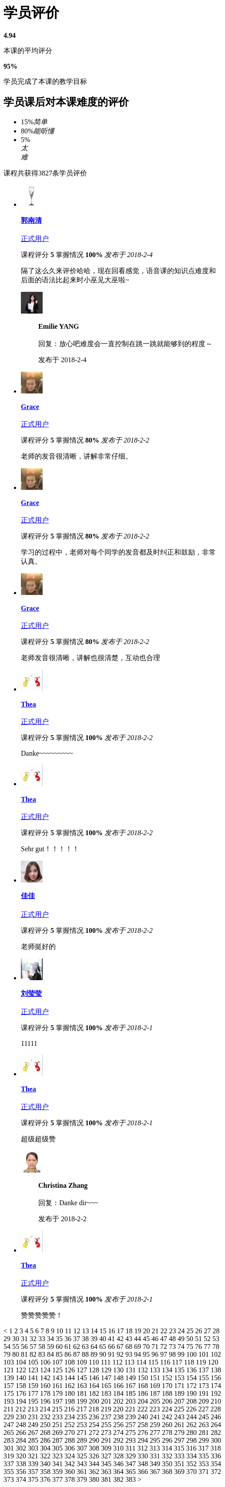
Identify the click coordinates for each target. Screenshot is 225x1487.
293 (131, 1440)
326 (95, 1456)
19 (138, 1331)
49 (182, 1338)
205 (156, 1401)
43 (129, 1338)
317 (204, 1448)
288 (70, 1440)
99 (182, 1354)
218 (94, 1409)
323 (58, 1456)
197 (58, 1401)
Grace (30, 406)
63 (86, 1346)
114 (142, 1362)
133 (156, 1370)
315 (180, 1448)
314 (167, 1448)
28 (215, 1331)
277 (156, 1432)
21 (155, 1331)
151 (156, 1377)
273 (107, 1432)
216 (70, 1409)
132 (144, 1370)
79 (7, 1354)
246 (216, 1417)
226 (192, 1409)
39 (95, 1338)
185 (131, 1393)
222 (143, 1409)
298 (192, 1440)
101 (204, 1354)
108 (70, 1362)
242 (168, 1417)
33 (42, 1338)
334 (192, 1456)
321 (34, 1456)
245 (204, 1417)
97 (164, 1354)
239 (131, 1417)
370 (192, 1471)
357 (34, 1471)
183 (107, 1393)
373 (9, 1479)
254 (95, 1424)
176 (22, 1393)
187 (156, 1393)
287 (58, 1440)
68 (129, 1346)
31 (25, 1338)
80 (16, 1354)
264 (216, 1424)
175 (9, 1393)
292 (119, 1440)
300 (216, 1440)
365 (131, 1471)
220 (119, 1409)
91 (112, 1354)
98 (173, 1354)
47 (164, 1338)
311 (131, 1448)
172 (192, 1385)
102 (216, 1354)
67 (121, 1346)
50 (190, 1338)
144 (70, 1377)
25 (190, 1331)
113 (130, 1362)
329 (131, 1456)
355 (9, 1471)
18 (129, 1331)
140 (22, 1377)
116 (166, 1362)
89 (95, 1354)
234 (70, 1417)
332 (168, 1456)
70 (147, 1346)
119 (202, 1362)
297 (180, 1440)
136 (192, 1370)
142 (46, 1377)
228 (215, 1409)
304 (46, 1448)
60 (60, 1346)
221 (131, 1409)
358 (46, 1471)
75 (190, 1346)
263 (204, 1424)
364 (119, 1471)
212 (21, 1409)
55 (16, 1346)
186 (144, 1393)
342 (70, 1463)
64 (95, 1346)
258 (144, 1424)
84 (51, 1354)
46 (155, 1338)
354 (216, 1463)
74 (182, 1346)
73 (173, 1346)
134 (168, 1370)
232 (46, 1417)
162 (70, 1385)
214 (46, 1409)
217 (82, 1409)
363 (107, 1471)
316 (192, 1448)
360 (70, 1471)
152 (168, 1377)
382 (119, 1479)
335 (204, 1456)
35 (60, 1338)
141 (34, 1377)
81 (25, 1354)
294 (144, 1440)
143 (58, 1377)
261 (180, 1424)
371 (204, 1471)
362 (95, 1471)
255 (107, 1424)
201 (107, 1401)
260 (168, 1424)
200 (95, 1401)
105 (34, 1362)
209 (204, 1401)
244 (192, 1417)
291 (107, 1440)
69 (138, 1346)
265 (9, 1432)
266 (22, 1432)
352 (192, 1463)
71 (155, 1346)
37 (77, 1338)
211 (9, 1409)
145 (83, 1377)
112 (118, 1362)
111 (106, 1362)
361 (83, 1471)
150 (144, 1377)
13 (86, 1331)
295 (156, 1440)
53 (215, 1338)
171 (180, 1385)
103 (9, 1362)
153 (180, 1377)
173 (204, 1385)
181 (83, 1393)
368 (168, 1471)
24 (182, 1331)
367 (156, 1471)
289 (83, 1440)
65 (103, 1346)
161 (58, 1385)
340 (46, 1463)
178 (46, 1393)
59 (51, 1346)
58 (42, 1346)
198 (70, 1401)
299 (204, 1440)
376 (46, 1479)
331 (156, 1456)
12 (77, 1331)
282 (216, 1432)
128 (95, 1370)
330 (144, 1456)
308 (95, 1448)
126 (70, 1370)
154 (192, 1377)
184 (119, 1393)
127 (83, 1370)
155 (204, 1377)
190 (192, 1393)
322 (46, 1456)
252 (70, 1424)
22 (164, 1331)
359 (58, 1471)
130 (119, 1370)
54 (7, 1346)
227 (204, 1409)
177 (34, 1393)
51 (199, 1338)
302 (22, 1448)
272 (95, 1432)
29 (7, 1338)
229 (9, 1417)
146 (95, 1377)
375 (34, 1479)
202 (119, 1401)
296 (168, 1440)
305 (58, 1448)
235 (83, 1417)
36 (68, 1338)
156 (216, 1377)
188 (168, 1393)
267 (34, 1432)
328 (119, 1456)
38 (86, 1338)
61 (68, 1346)
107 (58, 1362)
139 (9, 1377)
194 (22, 1401)
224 (167, 1409)
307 (83, 1448)
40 (103, 1338)
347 (131, 1463)
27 (208, 1331)
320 (22, 1456)
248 (22, 1424)
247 (9, 1424)
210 (216, 1401)
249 (34, 1424)
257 (131, 1424)
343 (83, 1463)
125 (58, 1370)
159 (34, 1385)
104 (22, 1362)
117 (178, 1362)
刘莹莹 (31, 993)
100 (192, 1354)
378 (70, 1479)
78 (215, 1346)
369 (180, 1471)
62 (77, 1346)
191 (204, 1393)
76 (199, 1346)
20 (147, 1331)
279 (180, 1432)
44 (138, 1338)
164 (95, 1385)
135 (180, 1370)
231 (34, 1417)
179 (58, 1393)
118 (190, 1362)
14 (95, 1331)
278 (168, 1432)
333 (180, 1456)
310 (119, 1448)
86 (68, 1354)
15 (103, 1331)
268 (46, 1432)
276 (144, 1432)
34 (51, 1338)
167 (131, 1385)
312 (143, 1448)
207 (180, 1401)
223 (155, 1409)
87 (77, 1354)
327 (107, 1456)
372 (216, 1471)
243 (180, 1417)
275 (131, 1432)
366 (144, 1471)
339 (34, 1463)
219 (107, 1409)
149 (131, 1377)
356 (22, 1471)
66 (112, 1346)
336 (216, 1456)
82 (34, 1354)
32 (34, 1338)
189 (180, 1393)
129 (107, 1370)
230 (22, 1417)
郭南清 (31, 220)
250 (46, 1424)
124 (46, 1370)
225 (180, 1409)
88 (86, 1354)
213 (33, 1409)
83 (42, 1354)
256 (119, 1424)
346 (119, 1463)
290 (95, 1440)
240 (144, 1417)
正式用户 (35, 238)
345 (107, 1463)
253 (83, 1424)
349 (156, 1463)
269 (58, 1432)
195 (34, 1401)
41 (112, 1338)
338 (22, 1463)
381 (107, 1479)
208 (192, 1401)
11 (69, 1331)
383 (131, 1479)
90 (103, 1354)
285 (34, 1440)
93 (129, 1354)
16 (112, 1331)
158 (22, 1385)
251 (58, 1424)
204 (144, 1401)
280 (192, 1432)
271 (83, 1432)
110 (95, 1362)
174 (216, 1385)
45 (147, 1338)
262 (192, 1424)
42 (121, 1338)
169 (156, 1385)
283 (9, 1440)
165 (107, 1385)
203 (131, 1401)
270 (70, 1432)
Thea (28, 704)
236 (95, 1417)
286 (46, 1440)
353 (204, 1463)
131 (131, 1370)
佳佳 (28, 895)
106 (46, 1362)
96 (155, 1354)
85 (60, 1354)
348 (144, 1463)
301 (9, 1448)
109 (83, 1362)
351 (180, 1463)
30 (16, 1338)
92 (121, 1354)
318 (215, 1448)
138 (216, 1370)
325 (83, 1456)
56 (25, 1346)
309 (107, 1448)
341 (58, 1463)
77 (208, 1346)
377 (58, 1479)
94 (138, 1354)
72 (164, 1346)
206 (168, 1401)
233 (58, 1417)
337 (9, 1463)
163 (83, 1385)
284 (22, 1440)
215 (58, 1409)
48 (173, 1338)
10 (60, 1331)
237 (107, 1417)
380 (95, 1479)
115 (154, 1362)
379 (83, 1479)
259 (156, 1424)
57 (34, 1346)
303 (34, 1448)
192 (216, 1393)
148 (119, 1377)
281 (204, 1432)
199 (83, 1401)
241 (156, 1417)
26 (199, 1331)
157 (9, 1385)
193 (9, 1401)
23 (173, 1331)
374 (22, 1479)
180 (70, 1393)
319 (9, 1456)
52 (208, 1338)
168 (144, 1385)
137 (204, 1370)
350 (168, 1463)
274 (119, 1432)
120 (213, 1362)
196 (46, 1401)
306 (70, 1448)
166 (119, 1385)
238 (119, 1417)
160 (46, 1385)
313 (155, 1448)
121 (9, 1370)
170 (168, 1385)
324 (70, 1456)
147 (107, 1377)
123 (34, 1370)
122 (22, 1370)
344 (95, 1463)
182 (95, 1393)
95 (147, 1354)
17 (121, 1331)
